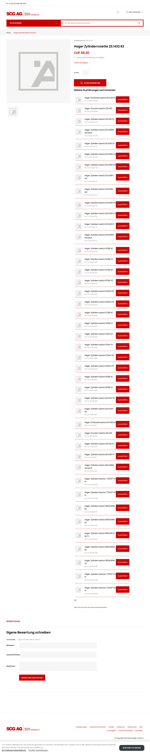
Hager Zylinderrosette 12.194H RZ (99, 355)
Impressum (121, 727)
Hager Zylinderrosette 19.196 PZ (98, 387)
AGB (140, 727)
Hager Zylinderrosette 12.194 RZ (98, 334)
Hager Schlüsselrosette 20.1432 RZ (100, 97)
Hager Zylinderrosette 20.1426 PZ (99, 143)
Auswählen (123, 99)
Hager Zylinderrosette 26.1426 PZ (99, 454)
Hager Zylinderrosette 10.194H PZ (99, 302)
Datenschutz (132, 727)
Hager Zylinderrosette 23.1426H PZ (100, 213)
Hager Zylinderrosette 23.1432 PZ (99, 119)
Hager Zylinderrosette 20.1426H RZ (100, 164)
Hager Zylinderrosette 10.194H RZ (99, 291)
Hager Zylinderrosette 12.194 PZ (98, 344)
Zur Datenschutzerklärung (14, 750)
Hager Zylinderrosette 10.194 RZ (98, 269)
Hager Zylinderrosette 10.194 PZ (98, 280)
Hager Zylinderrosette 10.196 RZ (98, 248)
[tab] (13, 621)
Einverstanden (132, 747)
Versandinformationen (98, 727)
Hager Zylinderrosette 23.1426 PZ (99, 224)
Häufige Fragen (81, 727)
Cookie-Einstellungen (38, 750)
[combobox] (102, 23)
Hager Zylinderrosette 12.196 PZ (98, 323)
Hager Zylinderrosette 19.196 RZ (98, 376)
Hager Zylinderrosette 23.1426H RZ (100, 202)
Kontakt (111, 727)
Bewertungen (13, 621)
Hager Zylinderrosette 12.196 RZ (98, 312)
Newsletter (138, 731)
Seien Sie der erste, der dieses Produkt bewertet (90, 607)
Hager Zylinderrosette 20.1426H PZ (100, 154)
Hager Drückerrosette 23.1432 (98, 108)
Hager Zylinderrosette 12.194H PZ (99, 366)
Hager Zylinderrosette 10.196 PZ (98, 259)
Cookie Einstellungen (125, 731)
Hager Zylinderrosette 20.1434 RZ (99, 398)
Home (8, 33)
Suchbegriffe (111, 731)
